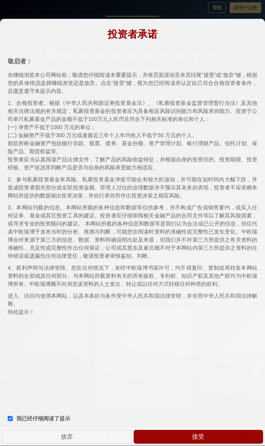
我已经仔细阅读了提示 (39, 417)
